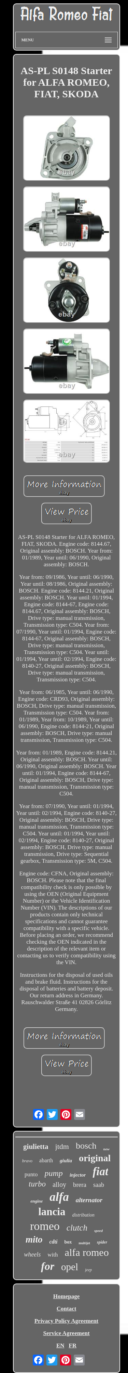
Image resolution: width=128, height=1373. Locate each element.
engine (36, 1201)
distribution (83, 1215)
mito (34, 1239)
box (68, 1242)
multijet (84, 1243)
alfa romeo (87, 1252)
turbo (37, 1184)
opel (69, 1266)
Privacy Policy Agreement (66, 1321)
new (106, 1149)
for (47, 1266)
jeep (88, 1269)
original (95, 1158)
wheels (32, 1254)
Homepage (66, 1296)
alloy (59, 1184)
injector (78, 1175)
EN (60, 1345)
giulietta (35, 1146)
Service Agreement (66, 1333)
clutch (77, 1227)
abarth (46, 1160)
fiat (100, 1171)
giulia (66, 1160)
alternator (89, 1200)
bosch (86, 1146)
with (52, 1254)
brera (79, 1184)
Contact (66, 1308)
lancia (51, 1212)
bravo (27, 1160)
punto (31, 1174)
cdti (53, 1242)
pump (54, 1173)
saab (98, 1184)
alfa (59, 1197)
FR (72, 1345)
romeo (45, 1226)
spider (102, 1242)
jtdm (62, 1146)
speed (98, 1231)
